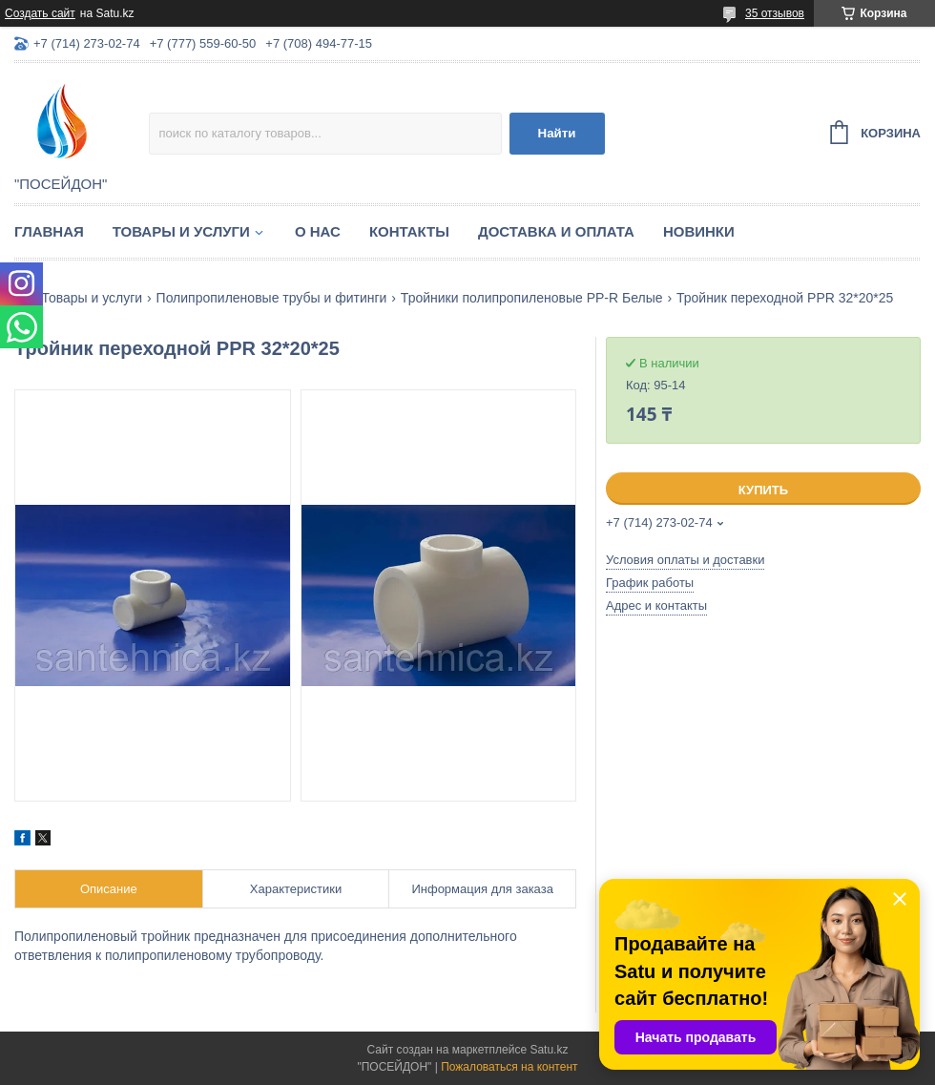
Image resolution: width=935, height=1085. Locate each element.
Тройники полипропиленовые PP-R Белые (532, 297)
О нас (318, 231)
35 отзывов (774, 13)
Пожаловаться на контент (509, 1067)
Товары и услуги (181, 231)
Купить (763, 490)
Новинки (699, 231)
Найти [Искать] (557, 133)
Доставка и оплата (556, 231)
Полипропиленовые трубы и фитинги (271, 297)
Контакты (409, 231)
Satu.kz (549, 1049)
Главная (49, 231)
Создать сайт (40, 13)
